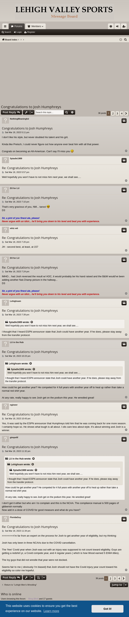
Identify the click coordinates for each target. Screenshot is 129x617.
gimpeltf (14, 437)
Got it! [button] (108, 608)
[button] (126, 113)
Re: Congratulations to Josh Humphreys (30, 168)
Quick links (6, 27)
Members (36, 26)
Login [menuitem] (118, 27)
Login (19, 32)
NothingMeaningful (19, 119)
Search (7, 32)
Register (31, 32)
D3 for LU (14, 188)
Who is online (11, 594)
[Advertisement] (64, 71)
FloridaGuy (15, 517)
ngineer (14, 405)
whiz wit (14, 228)
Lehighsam (15, 301)
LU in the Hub (17, 342)
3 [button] (117, 113)
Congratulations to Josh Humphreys (31, 106)
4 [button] (122, 113)
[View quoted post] (32, 322)
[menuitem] (111, 26)
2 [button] (113, 113)
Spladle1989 (16, 158)
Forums (18, 26)
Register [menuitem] (125, 27)
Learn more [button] (51, 611)
